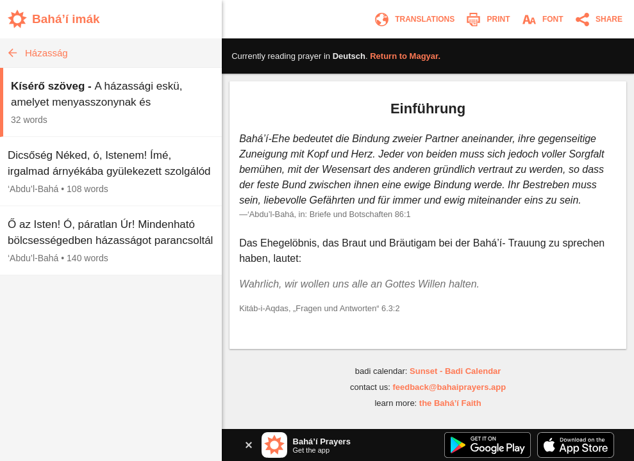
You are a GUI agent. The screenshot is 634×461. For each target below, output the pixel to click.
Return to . (405, 56)
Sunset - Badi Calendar (455, 371)
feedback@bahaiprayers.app (449, 387)
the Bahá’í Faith (450, 403)
